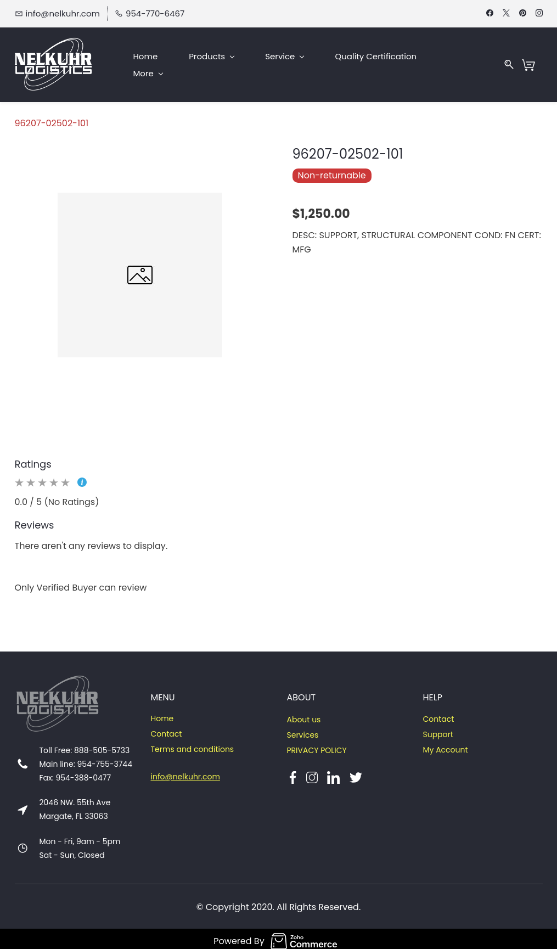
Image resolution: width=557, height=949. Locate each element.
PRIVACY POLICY (316, 745)
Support (438, 730)
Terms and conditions (192, 744)
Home (162, 714)
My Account (445, 745)
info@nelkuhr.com (185, 772)
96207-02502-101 (52, 118)
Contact (166, 729)
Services (302, 730)
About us (303, 715)
